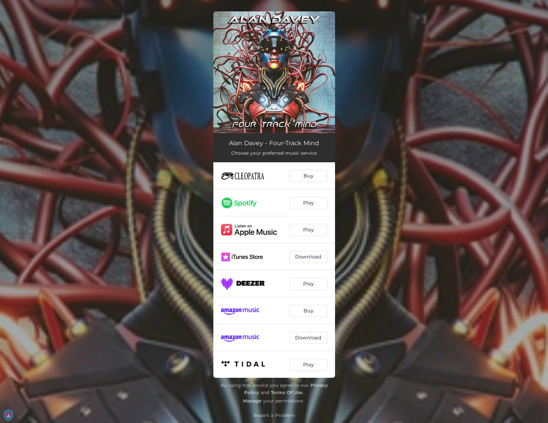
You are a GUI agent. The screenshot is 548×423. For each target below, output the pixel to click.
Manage (252, 401)
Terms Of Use (287, 392)
